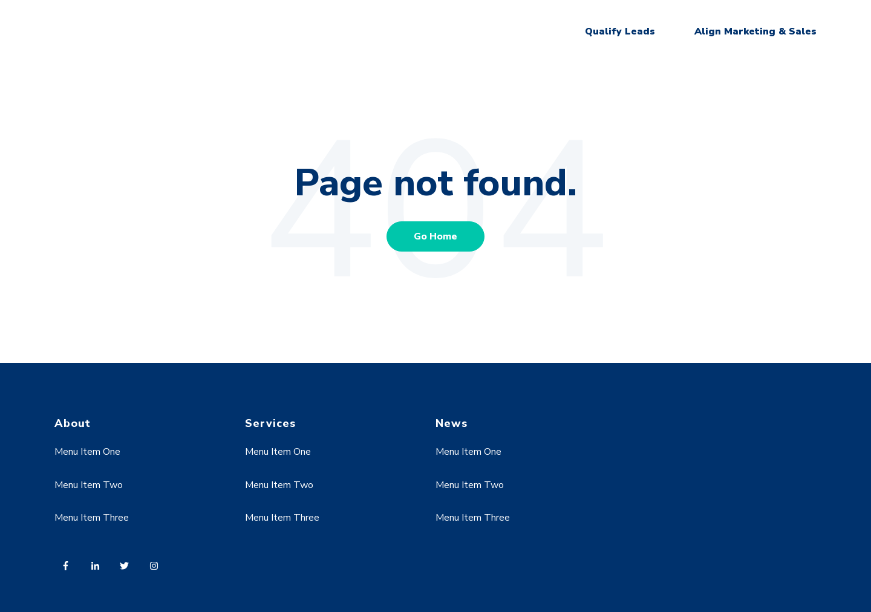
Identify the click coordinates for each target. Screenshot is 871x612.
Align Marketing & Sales (755, 31)
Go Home (435, 236)
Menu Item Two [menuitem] (88, 485)
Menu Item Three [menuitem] (91, 517)
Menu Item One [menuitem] (87, 451)
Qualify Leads (620, 31)
